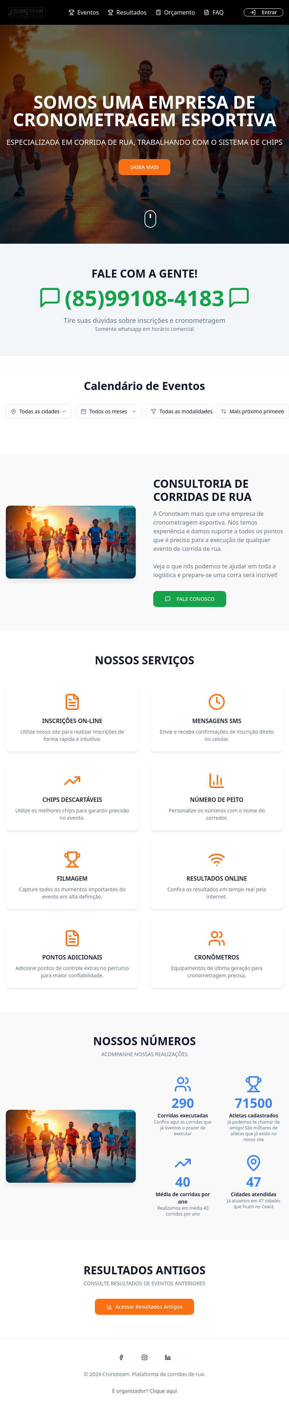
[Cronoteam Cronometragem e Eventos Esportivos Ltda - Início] (27, 12)
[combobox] (39, 411)
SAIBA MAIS (144, 166)
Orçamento (175, 12)
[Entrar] (263, 12)
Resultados (127, 12)
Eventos (84, 12)
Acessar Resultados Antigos (144, 1306)
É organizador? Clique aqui (144, 1390)
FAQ (213, 12)
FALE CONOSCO (190, 598)
